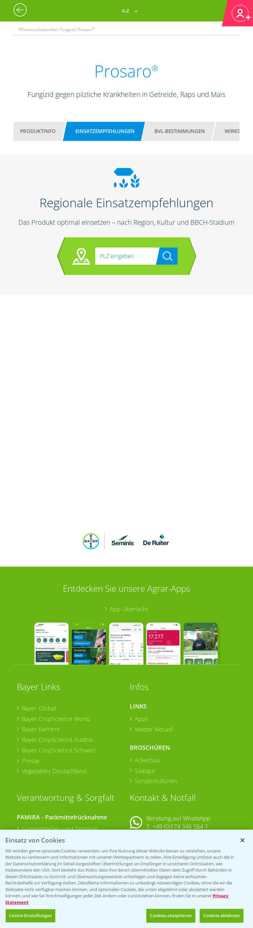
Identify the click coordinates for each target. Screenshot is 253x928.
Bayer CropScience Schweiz (59, 707)
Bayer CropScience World (56, 675)
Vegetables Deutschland (54, 728)
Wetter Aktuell (154, 686)
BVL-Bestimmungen (180, 131)
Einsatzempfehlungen (105, 131)
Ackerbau (147, 717)
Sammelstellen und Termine (59, 785)
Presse (31, 717)
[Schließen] (242, 840)
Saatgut (145, 727)
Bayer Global (39, 665)
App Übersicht (129, 565)
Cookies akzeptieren (170, 915)
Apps (141, 675)
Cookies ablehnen (221, 915)
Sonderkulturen (156, 738)
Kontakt (149, 801)
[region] (126, 879)
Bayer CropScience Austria (57, 696)
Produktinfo (38, 131)
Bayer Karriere (41, 686)
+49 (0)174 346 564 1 (180, 783)
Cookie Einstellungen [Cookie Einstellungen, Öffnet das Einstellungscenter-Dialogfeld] (30, 915)
